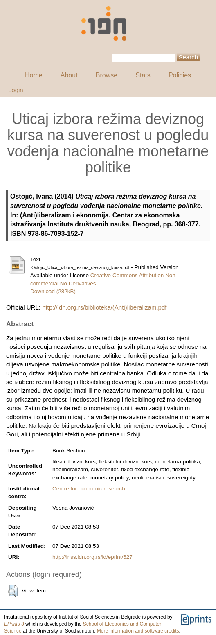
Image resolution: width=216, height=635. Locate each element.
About (69, 75)
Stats (142, 75)
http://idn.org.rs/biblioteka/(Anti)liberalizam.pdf (104, 307)
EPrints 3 (14, 624)
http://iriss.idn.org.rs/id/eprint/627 (92, 557)
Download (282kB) (53, 291)
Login (15, 89)
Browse (106, 75)
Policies (180, 75)
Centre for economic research (88, 489)
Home (34, 75)
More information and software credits (138, 631)
